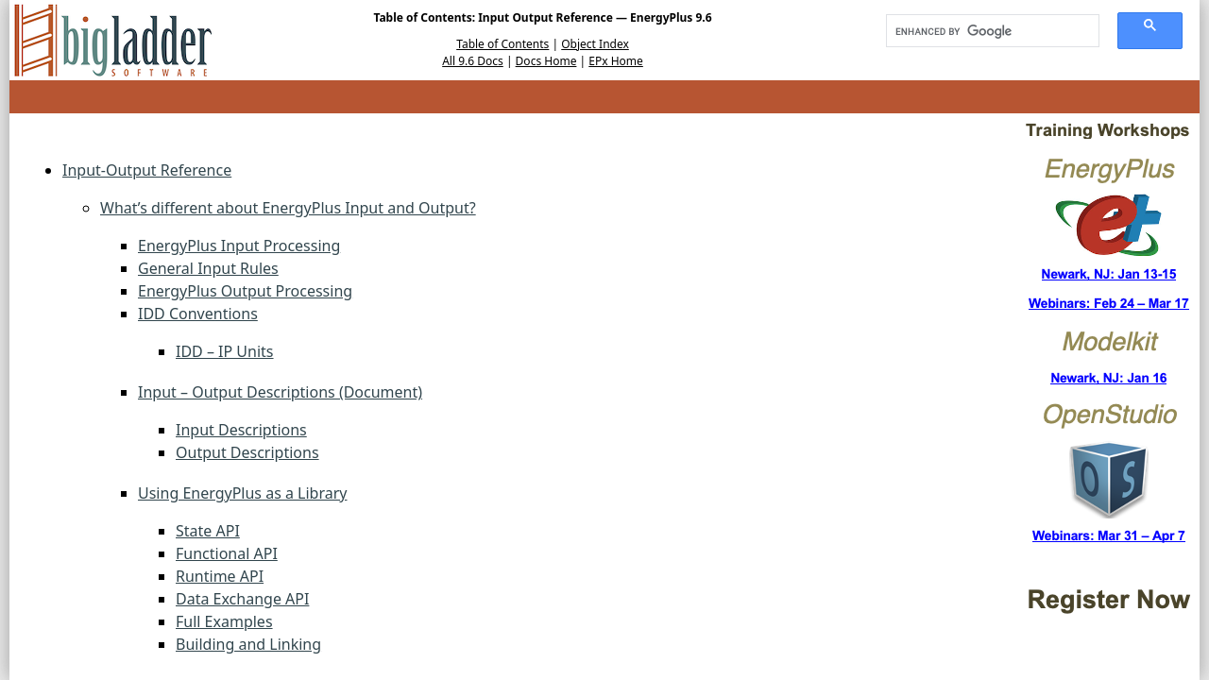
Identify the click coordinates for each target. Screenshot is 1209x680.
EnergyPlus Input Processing (239, 245)
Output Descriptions (247, 452)
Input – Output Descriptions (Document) (280, 392)
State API (208, 530)
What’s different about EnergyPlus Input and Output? (288, 207)
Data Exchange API (242, 598)
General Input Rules (208, 268)
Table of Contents (502, 44)
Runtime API (220, 576)
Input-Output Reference (146, 170)
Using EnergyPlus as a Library (242, 493)
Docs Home (546, 61)
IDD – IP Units (225, 351)
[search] (986, 31)
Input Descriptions (241, 429)
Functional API (227, 553)
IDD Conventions (198, 313)
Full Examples (224, 621)
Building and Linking (248, 644)
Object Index (595, 44)
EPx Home (615, 61)
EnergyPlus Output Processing (245, 290)
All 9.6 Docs (472, 61)
